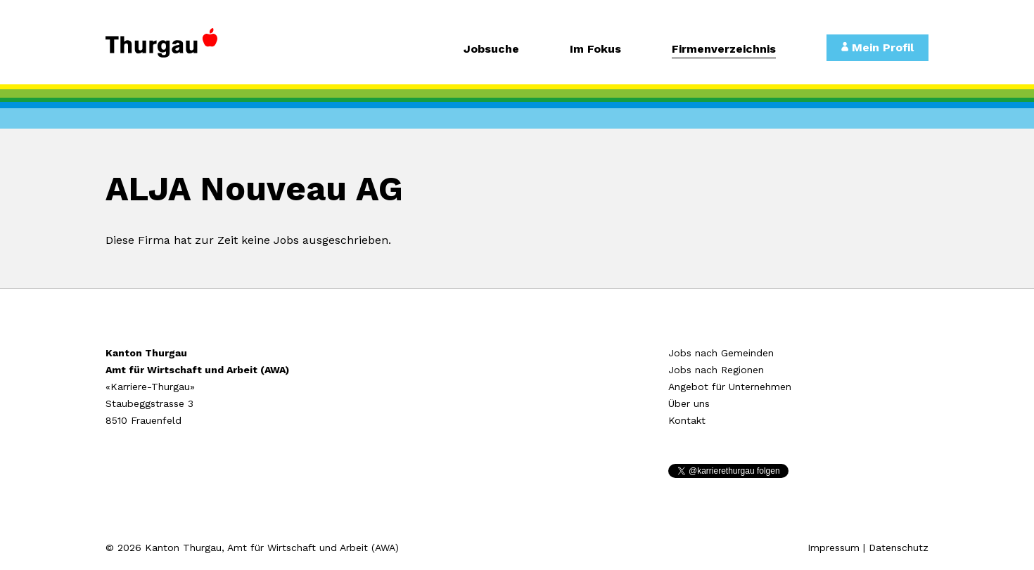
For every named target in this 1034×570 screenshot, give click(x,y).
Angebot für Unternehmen (729, 386)
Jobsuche (491, 50)
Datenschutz (898, 547)
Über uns (689, 403)
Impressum (834, 547)
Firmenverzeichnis (724, 50)
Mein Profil (877, 47)
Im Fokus (595, 50)
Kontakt (687, 420)
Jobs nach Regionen (716, 369)
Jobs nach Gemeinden (721, 352)
